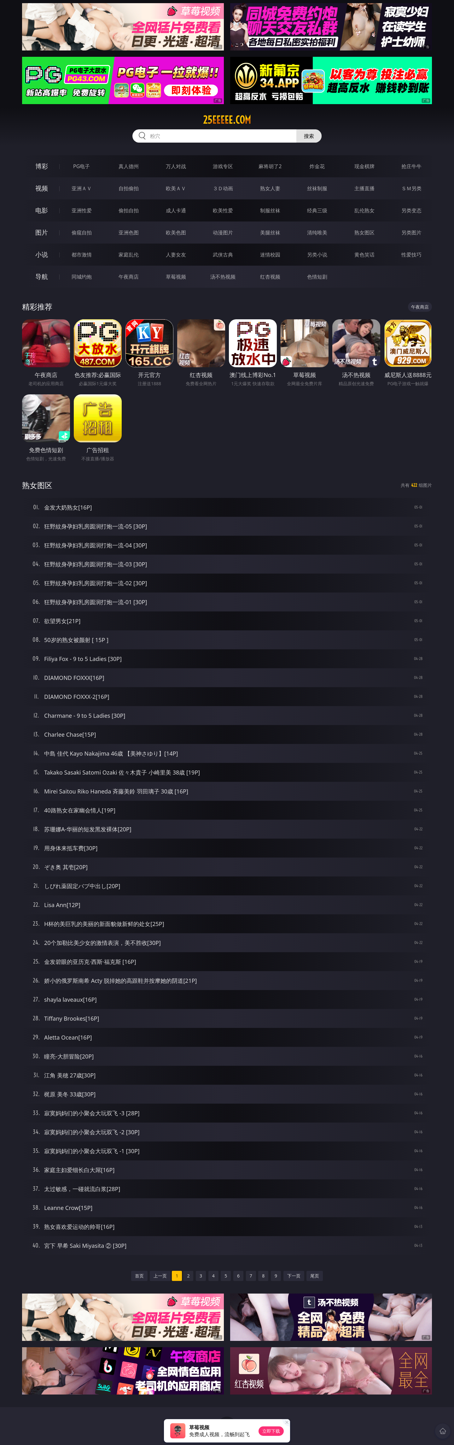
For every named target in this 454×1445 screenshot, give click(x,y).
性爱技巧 (411, 254)
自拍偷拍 (129, 188)
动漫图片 (223, 232)
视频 (41, 188)
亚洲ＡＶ (82, 188)
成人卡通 (176, 210)
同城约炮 (82, 276)
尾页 (314, 1276)
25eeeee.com (227, 120)
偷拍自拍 (129, 210)
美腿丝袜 (270, 232)
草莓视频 (176, 276)
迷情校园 (270, 254)
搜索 (309, 136)
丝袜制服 (317, 188)
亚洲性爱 (82, 210)
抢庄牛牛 (411, 166)
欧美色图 (176, 232)
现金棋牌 (364, 166)
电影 (41, 210)
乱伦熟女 (364, 210)
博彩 (41, 166)
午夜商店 (129, 276)
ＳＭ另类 (411, 188)
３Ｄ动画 (223, 188)
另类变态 (411, 210)
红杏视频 (270, 276)
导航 (41, 276)
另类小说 (317, 254)
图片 (41, 232)
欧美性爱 (223, 210)
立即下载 (271, 1431)
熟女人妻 (270, 188)
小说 (41, 254)
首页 (139, 1276)
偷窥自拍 (82, 232)
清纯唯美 (317, 232)
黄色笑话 (364, 254)
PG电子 (81, 166)
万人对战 (176, 166)
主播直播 (364, 188)
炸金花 (317, 166)
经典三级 (317, 210)
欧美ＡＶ (176, 188)
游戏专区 (223, 166)
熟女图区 (364, 232)
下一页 (293, 1276)
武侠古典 (223, 254)
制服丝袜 (270, 210)
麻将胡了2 (270, 166)
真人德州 (129, 166)
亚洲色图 (129, 232)
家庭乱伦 (129, 254)
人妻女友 (176, 254)
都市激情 (82, 254)
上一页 (160, 1276)
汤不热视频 (223, 276)
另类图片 (411, 232)
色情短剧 (317, 276)
